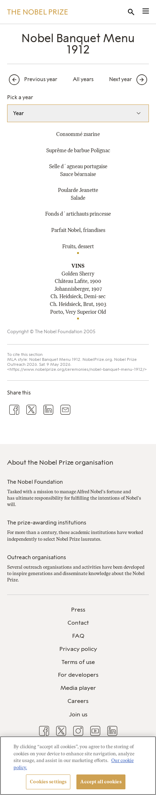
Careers (78, 701)
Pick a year (20, 97)
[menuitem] (78, 610)
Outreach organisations (36, 557)
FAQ (78, 635)
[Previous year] (32, 80)
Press (78, 609)
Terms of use (78, 662)
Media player (78, 688)
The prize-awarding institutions (46, 522)
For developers (78, 674)
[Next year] (129, 80)
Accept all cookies (100, 781)
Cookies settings (48, 781)
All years (83, 79)
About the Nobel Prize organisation (60, 462)
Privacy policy (78, 649)
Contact (78, 622)
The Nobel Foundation (35, 482)
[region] (78, 765)
